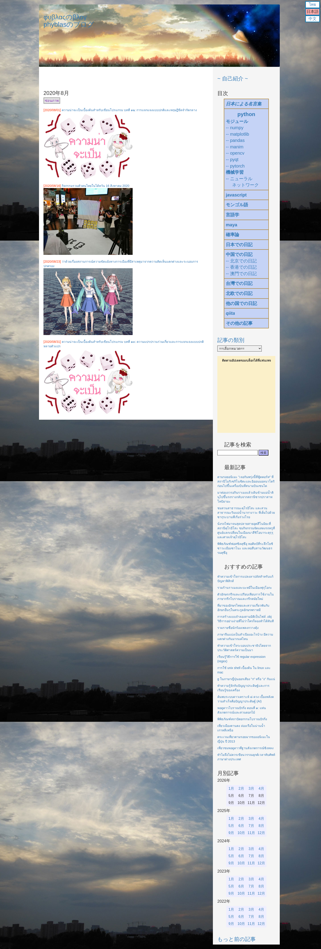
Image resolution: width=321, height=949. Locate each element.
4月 (261, 788)
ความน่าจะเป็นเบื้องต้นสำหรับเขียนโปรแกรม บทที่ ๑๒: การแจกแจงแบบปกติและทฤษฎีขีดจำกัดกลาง (129, 110)
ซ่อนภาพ (52, 100)
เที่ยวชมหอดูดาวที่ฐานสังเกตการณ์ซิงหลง (245, 748)
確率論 (232, 234)
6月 (241, 826)
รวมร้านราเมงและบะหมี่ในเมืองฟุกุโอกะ (244, 587)
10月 (241, 833)
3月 (251, 788)
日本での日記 (239, 244)
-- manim (234, 146)
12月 (261, 833)
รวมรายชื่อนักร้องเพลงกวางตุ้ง (238, 628)
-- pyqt (232, 159)
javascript (236, 194)
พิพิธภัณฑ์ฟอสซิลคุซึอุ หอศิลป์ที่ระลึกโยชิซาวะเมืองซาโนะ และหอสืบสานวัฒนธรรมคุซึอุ (245, 548)
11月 (251, 833)
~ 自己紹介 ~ (232, 79)
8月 (261, 826)
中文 (313, 18)
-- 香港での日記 (241, 267)
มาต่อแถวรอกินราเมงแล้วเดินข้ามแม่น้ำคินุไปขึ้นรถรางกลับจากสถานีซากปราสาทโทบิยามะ (245, 497)
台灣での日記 (239, 283)
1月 (231, 788)
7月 (251, 826)
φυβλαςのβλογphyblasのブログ (68, 20)
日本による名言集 (243, 103)
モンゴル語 (237, 204)
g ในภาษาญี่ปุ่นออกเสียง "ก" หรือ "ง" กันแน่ (246, 679)
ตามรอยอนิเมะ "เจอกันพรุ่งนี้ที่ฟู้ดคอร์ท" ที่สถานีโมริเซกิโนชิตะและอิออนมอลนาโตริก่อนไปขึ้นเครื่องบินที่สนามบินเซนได (246, 481)
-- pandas (235, 140)
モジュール (237, 121)
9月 (231, 833)
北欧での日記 (239, 293)
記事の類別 (230, 340)
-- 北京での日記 (241, 260)
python (246, 114)
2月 (241, 788)
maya (231, 224)
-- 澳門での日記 (241, 273)
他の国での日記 (241, 303)
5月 (231, 826)
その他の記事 (239, 323)
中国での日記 (239, 254)
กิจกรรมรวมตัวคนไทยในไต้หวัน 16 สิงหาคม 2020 (95, 186)
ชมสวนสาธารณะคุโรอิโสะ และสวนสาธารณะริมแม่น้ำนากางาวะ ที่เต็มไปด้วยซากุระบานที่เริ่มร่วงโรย (246, 512)
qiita (230, 313)
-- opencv (235, 153)
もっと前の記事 (236, 939)
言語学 (232, 214)
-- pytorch (235, 166)
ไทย (312, 4)
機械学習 (235, 172)
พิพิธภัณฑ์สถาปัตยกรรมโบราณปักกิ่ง (242, 719)
